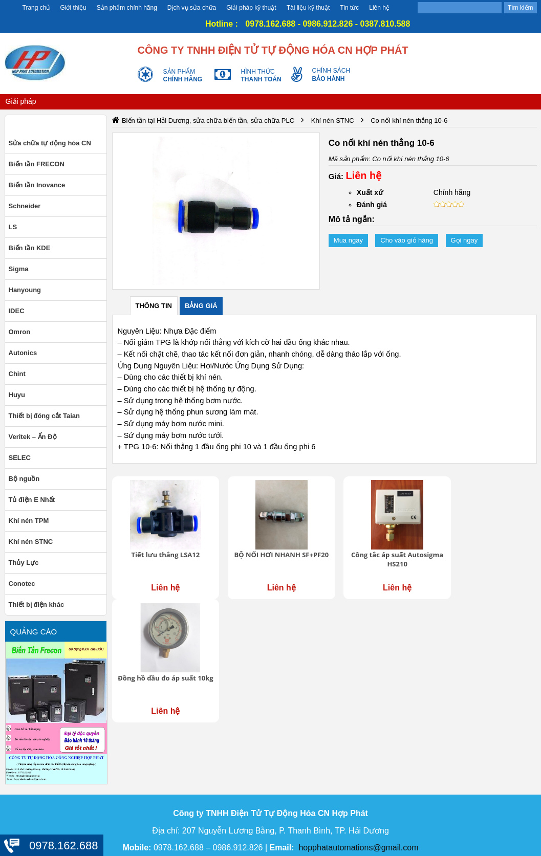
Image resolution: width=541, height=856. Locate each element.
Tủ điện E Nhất (32, 499)
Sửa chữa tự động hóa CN (50, 143)
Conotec (22, 583)
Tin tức (349, 7)
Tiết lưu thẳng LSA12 (161, 549)
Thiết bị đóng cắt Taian (44, 416)
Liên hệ (379, 7)
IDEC (17, 311)
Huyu (17, 395)
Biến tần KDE (30, 248)
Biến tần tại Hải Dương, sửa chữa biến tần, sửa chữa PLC (208, 120)
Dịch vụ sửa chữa (191, 7)
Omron (20, 332)
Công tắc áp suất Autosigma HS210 (378, 554)
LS (13, 227)
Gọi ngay (464, 240)
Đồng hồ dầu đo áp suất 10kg (487, 554)
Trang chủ (36, 7)
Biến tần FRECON (36, 164)
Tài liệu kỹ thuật (308, 7)
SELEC (20, 458)
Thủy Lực (24, 562)
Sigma (19, 269)
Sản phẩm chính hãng (127, 7)
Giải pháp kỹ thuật (251, 7)
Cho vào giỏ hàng (406, 240)
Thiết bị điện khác (36, 604)
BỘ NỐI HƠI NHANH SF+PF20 (270, 554)
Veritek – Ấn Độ (33, 437)
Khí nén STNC (31, 541)
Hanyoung (25, 290)
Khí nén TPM (29, 520)
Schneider (25, 206)
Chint (17, 374)
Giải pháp (21, 101)
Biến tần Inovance (37, 185)
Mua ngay (348, 240)
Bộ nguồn (24, 478)
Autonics (23, 353)
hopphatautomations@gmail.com (358, 847)
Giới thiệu (73, 7)
